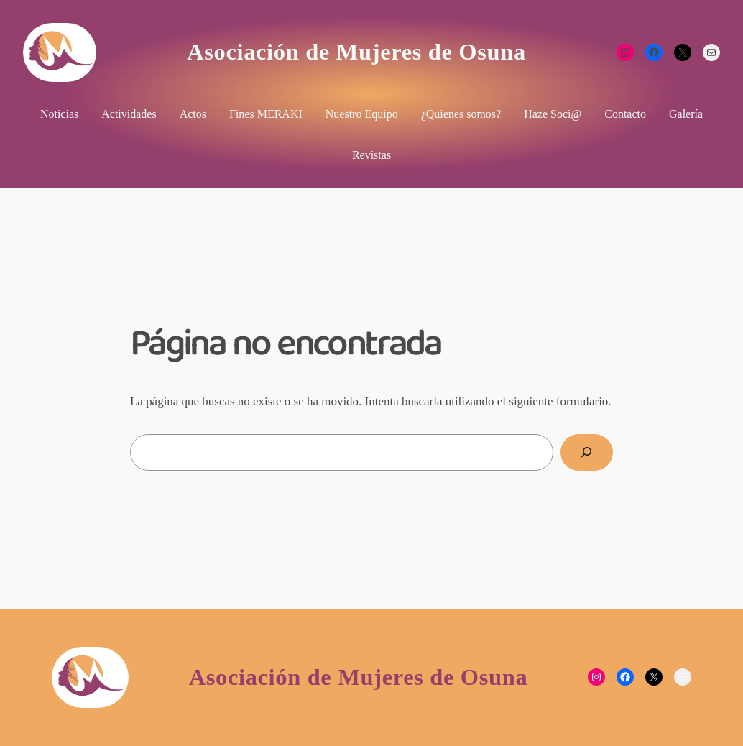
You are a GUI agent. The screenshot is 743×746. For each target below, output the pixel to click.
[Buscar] (586, 452)
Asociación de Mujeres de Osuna (356, 52)
